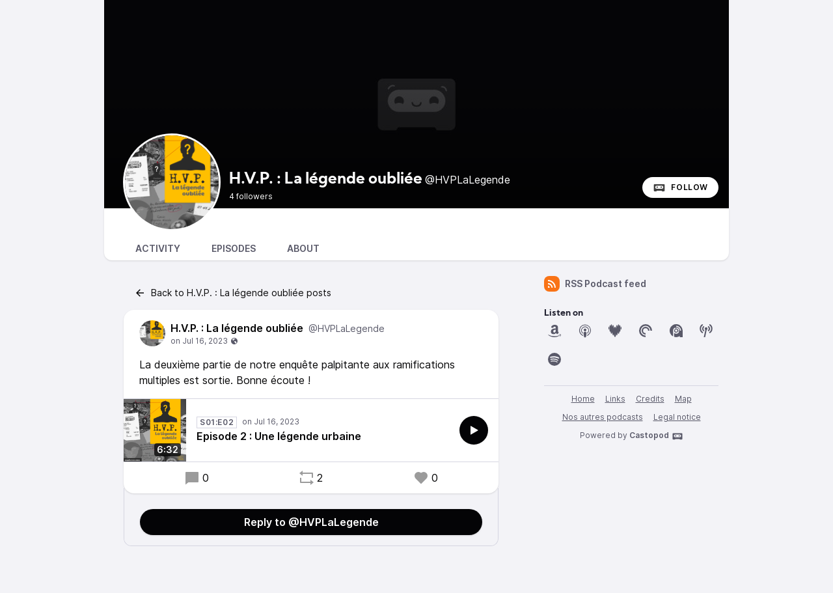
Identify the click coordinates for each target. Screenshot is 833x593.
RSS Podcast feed (595, 284)
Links (615, 399)
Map (683, 399)
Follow (680, 187)
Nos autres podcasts (602, 417)
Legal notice (677, 417)
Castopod (656, 436)
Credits (650, 399)
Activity (157, 248)
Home (583, 399)
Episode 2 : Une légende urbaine (279, 436)
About (303, 248)
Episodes (234, 248)
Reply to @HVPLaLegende (311, 522)
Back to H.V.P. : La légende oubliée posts (232, 293)
